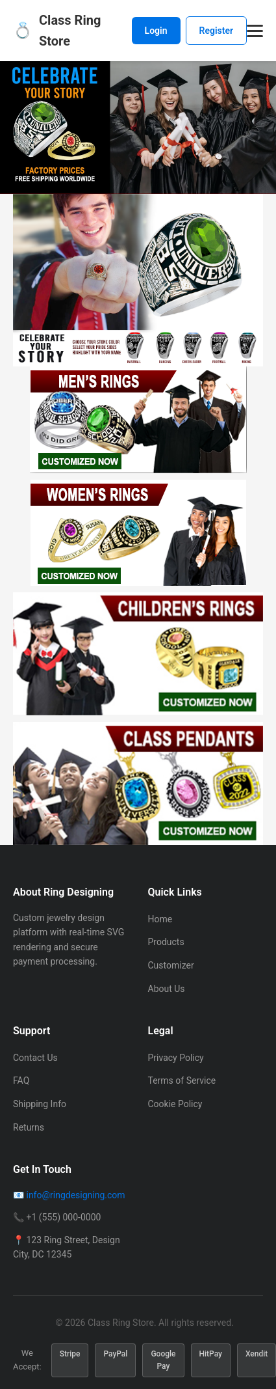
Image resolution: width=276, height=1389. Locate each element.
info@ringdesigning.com (75, 1195)
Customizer (171, 965)
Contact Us (35, 1057)
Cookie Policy (175, 1104)
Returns (28, 1127)
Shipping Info (39, 1104)
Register (216, 30)
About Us (166, 988)
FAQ (21, 1080)
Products (166, 942)
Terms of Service (182, 1080)
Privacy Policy (176, 1057)
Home (160, 919)
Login (156, 30)
